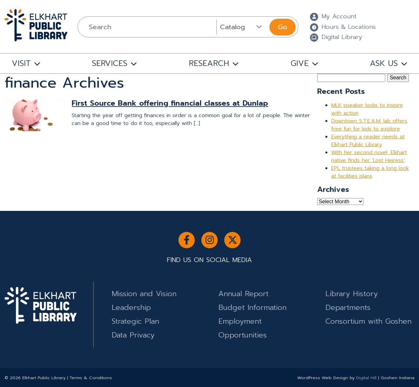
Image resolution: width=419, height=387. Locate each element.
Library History (351, 293)
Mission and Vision (144, 293)
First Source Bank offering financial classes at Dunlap (170, 103)
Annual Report (243, 293)
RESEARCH (209, 63)
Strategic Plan (135, 321)
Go (282, 27)
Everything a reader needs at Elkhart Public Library (368, 141)
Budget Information (252, 307)
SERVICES (109, 63)
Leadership (131, 307)
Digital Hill (366, 378)
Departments (348, 307)
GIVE (300, 63)
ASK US (384, 63)
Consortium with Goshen (368, 321)
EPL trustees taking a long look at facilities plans (370, 172)
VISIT (21, 63)
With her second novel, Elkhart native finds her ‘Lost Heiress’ (369, 156)
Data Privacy (133, 335)
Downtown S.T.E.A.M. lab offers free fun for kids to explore (369, 125)
